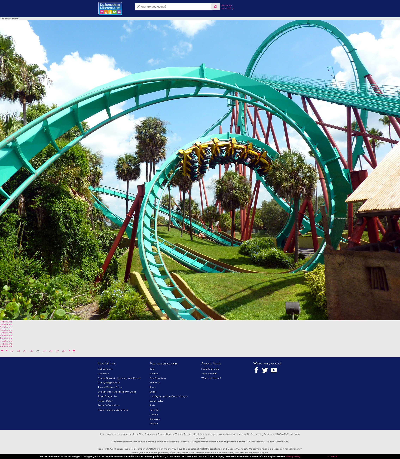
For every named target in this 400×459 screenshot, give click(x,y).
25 (31, 350)
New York (154, 382)
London (153, 414)
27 (44, 350)
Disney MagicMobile (109, 382)
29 (57, 350)
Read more (6, 321)
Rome (152, 387)
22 (12, 350)
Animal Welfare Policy (110, 387)
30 (64, 350)
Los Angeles (156, 401)
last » (74, 350)
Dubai (152, 391)
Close (332, 456)
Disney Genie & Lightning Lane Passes (119, 378)
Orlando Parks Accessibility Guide (117, 391)
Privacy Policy (105, 401)
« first (2, 350)
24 (24, 350)
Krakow (153, 423)
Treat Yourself (209, 373)
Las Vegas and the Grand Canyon (168, 396)
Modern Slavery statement (113, 410)
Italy (151, 369)
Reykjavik (154, 419)
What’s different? (211, 378)
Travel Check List (107, 396)
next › (69, 350)
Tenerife (153, 410)
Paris (152, 405)
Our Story (103, 373)
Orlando (153, 373)
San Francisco (157, 378)
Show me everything (227, 7)
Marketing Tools (210, 369)
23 (18, 350)
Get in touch (105, 369)
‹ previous (6, 350)
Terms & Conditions (109, 405)
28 (50, 350)
